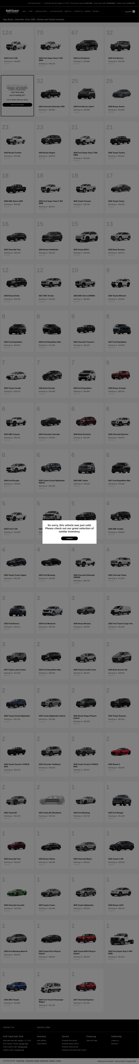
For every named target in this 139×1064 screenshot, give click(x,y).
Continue (69, 538)
